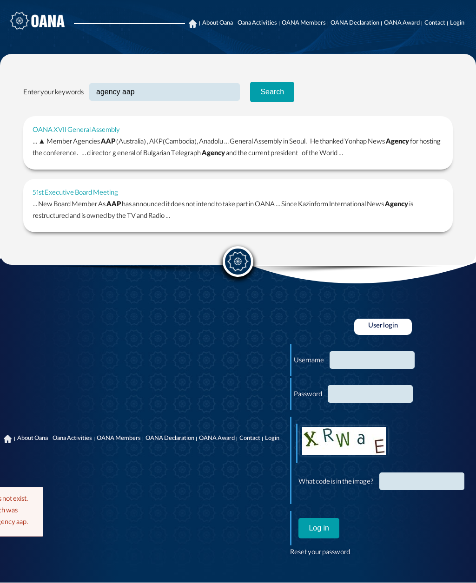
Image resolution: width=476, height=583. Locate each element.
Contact (434, 23)
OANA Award (402, 23)
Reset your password (320, 553)
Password (308, 395)
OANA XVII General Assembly (76, 131)
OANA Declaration (355, 23)
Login (457, 23)
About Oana (217, 23)
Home (192, 24)
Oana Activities (257, 23)
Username (309, 361)
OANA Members (304, 23)
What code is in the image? (336, 482)
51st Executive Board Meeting (75, 193)
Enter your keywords (53, 93)
